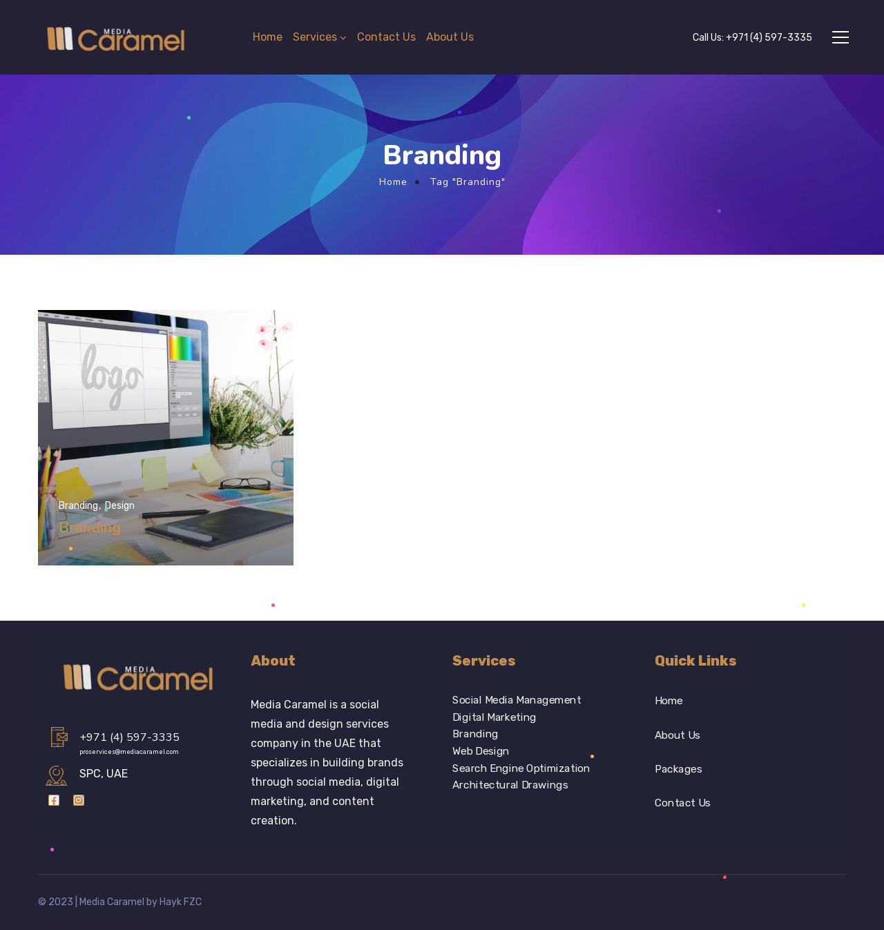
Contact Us (386, 36)
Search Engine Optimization (521, 768)
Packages (678, 769)
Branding (475, 734)
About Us (450, 36)
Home (267, 36)
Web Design (481, 751)
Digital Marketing (494, 717)
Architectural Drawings (510, 785)
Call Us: (752, 37)
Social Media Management (516, 700)
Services (315, 36)
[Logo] (116, 37)
